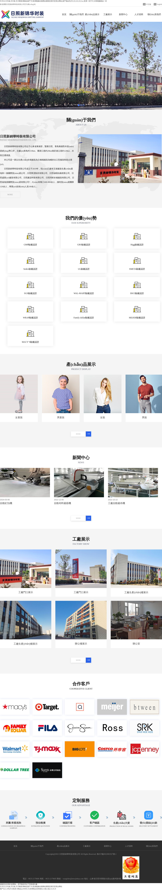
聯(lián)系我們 (154, 14)
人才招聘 (138, 14)
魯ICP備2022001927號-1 (106, 854)
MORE (10, 195)
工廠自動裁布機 (116, 503)
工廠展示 (107, 14)
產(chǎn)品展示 (92, 14)
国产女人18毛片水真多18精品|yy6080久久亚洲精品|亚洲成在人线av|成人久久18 (28, 889)
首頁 (64, 14)
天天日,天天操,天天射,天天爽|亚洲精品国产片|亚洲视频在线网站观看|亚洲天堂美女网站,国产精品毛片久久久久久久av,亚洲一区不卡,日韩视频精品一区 (53, 1)
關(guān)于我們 (77, 14)
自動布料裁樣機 (62, 503)
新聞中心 (123, 14)
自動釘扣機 (6, 503)
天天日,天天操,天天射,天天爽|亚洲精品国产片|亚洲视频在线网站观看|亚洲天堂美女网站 (31, 886)
